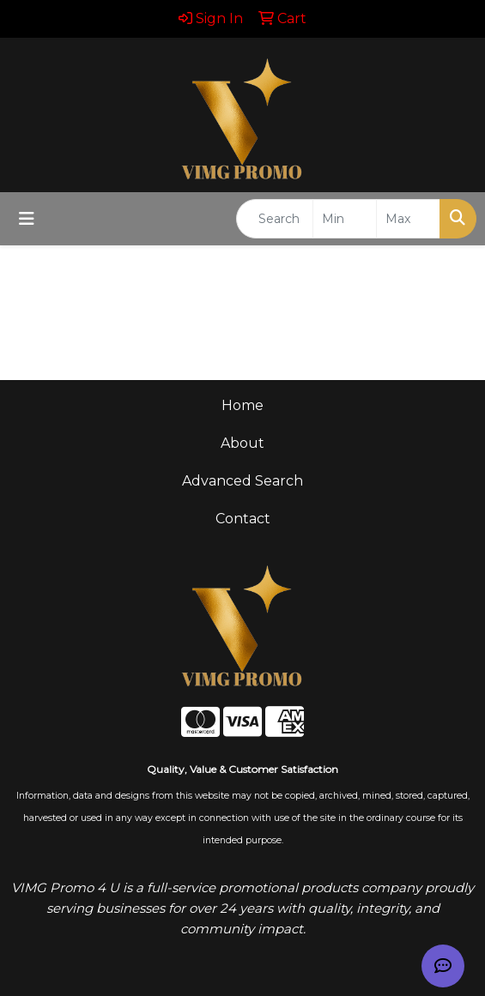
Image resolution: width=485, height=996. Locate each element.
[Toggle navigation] (27, 219)
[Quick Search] (274, 218)
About (242, 443)
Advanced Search (242, 481)
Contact (242, 518)
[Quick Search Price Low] (344, 218)
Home (242, 405)
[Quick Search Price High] (408, 218)
